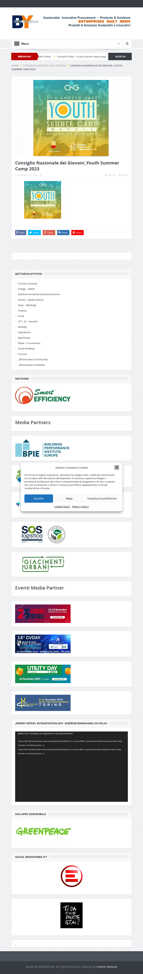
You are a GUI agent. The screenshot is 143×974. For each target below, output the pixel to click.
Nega (69, 498)
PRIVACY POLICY (80, 506)
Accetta (38, 498)
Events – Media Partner (31, 299)
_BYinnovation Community (33, 359)
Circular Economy (27, 283)
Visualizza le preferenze (102, 498)
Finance (22, 310)
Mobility (22, 327)
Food (21, 316)
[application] (71, 766)
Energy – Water (26, 289)
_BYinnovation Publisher (31, 365)
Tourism (22, 354)
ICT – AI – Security (28, 321)
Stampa (110, 175)
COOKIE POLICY (62, 506)
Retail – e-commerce (29, 343)
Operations (24, 332)
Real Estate (24, 337)
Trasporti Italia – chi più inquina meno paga (83, 56)
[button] (117, 467)
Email (123, 175)
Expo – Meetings (27, 305)
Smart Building (26, 348)
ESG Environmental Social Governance (39, 294)
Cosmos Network (106, 966)
